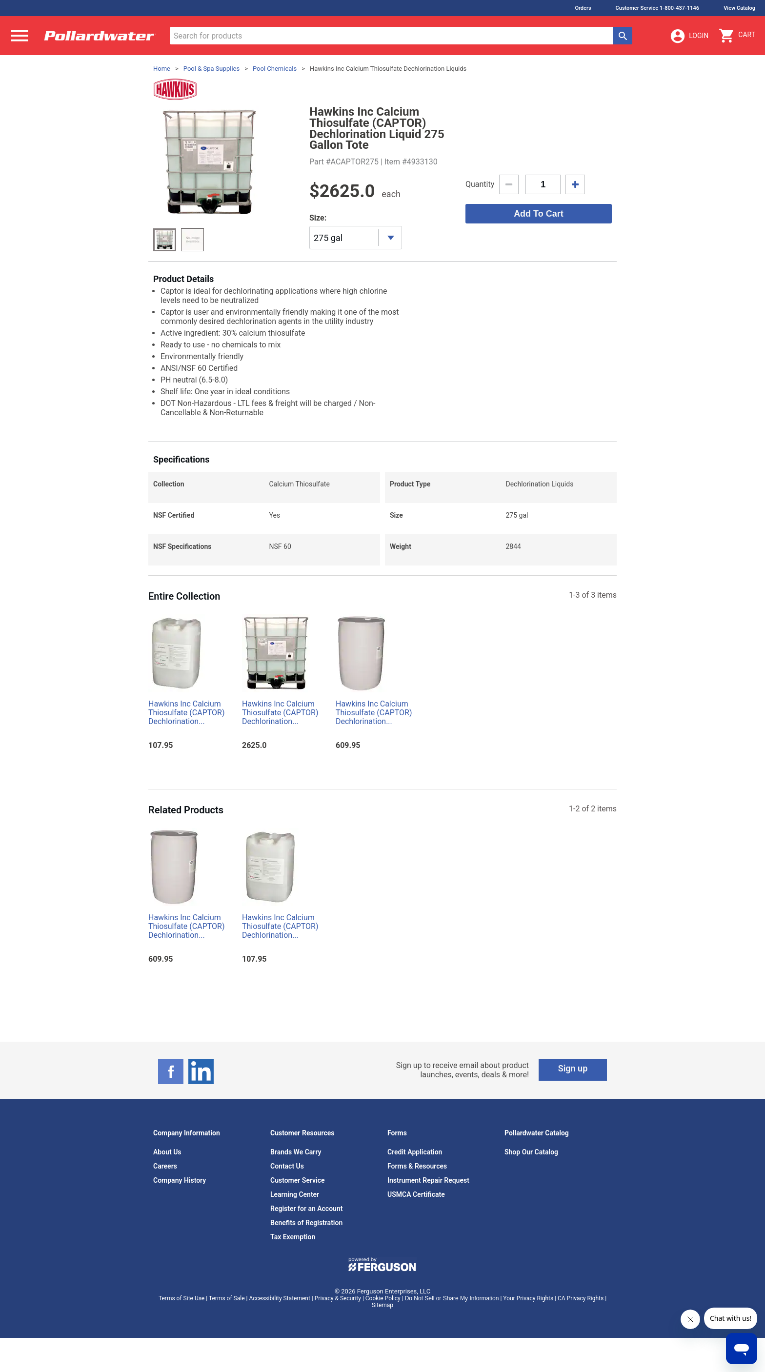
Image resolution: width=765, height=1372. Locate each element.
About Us (167, 1152)
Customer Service (297, 1180)
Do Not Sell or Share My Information (452, 1298)
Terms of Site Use (181, 1298)
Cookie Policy (383, 1298)
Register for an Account (306, 1208)
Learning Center (294, 1194)
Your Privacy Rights (528, 1298)
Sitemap (382, 1305)
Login (688, 36)
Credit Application (414, 1152)
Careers (165, 1166)
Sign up (573, 1068)
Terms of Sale (227, 1298)
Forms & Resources (417, 1166)
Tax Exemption (292, 1237)
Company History (179, 1180)
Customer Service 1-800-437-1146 (658, 8)
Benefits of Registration (306, 1223)
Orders (583, 8)
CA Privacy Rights (581, 1298)
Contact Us (287, 1166)
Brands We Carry (296, 1152)
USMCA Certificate (416, 1194)
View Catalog (739, 8)
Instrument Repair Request (428, 1180)
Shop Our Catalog (531, 1152)
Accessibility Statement (279, 1298)
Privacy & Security (338, 1298)
